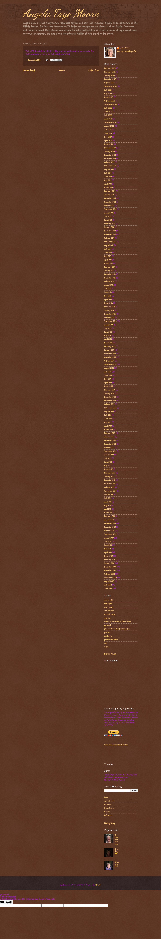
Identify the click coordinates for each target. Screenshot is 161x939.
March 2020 (108, 144)
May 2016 (107, 296)
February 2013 (109, 433)
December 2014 (110, 353)
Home (62, 70)
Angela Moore (124, 48)
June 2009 (108, 588)
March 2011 (108, 512)
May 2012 (107, 465)
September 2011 (110, 491)
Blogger (98, 885)
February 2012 (109, 473)
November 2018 (110, 202)
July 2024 (108, 90)
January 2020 (109, 151)
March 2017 (108, 263)
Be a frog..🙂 (116, 851)
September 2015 (110, 321)
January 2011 (109, 520)
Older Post (94, 70)
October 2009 (109, 574)
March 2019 (108, 187)
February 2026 (110, 68)
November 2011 (109, 483)
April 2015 (108, 339)
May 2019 (107, 180)
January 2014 (109, 393)
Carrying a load (117, 864)
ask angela (108, 603)
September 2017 (110, 241)
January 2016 (109, 310)
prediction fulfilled (111, 639)
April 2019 (108, 184)
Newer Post (29, 70)
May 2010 (107, 549)
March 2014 (108, 386)
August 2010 (109, 538)
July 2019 (107, 173)
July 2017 (107, 249)
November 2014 (110, 357)
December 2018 (110, 198)
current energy (109, 614)
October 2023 (109, 101)
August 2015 (109, 325)
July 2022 (108, 115)
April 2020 (108, 140)
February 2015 (109, 346)
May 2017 (107, 256)
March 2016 (108, 303)
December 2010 (110, 523)
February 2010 (109, 559)
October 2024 (109, 83)
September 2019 (110, 166)
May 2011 (107, 505)
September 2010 (110, 534)
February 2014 (109, 390)
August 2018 (109, 213)
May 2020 (108, 137)
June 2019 (108, 176)
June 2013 (108, 418)
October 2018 (109, 205)
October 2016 (109, 281)
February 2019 (109, 191)
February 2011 (109, 516)
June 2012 (108, 462)
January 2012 (109, 476)
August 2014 (109, 368)
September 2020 (110, 122)
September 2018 (110, 209)
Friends (107, 811)
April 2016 (108, 299)
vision (106, 647)
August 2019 (109, 169)
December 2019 (110, 155)
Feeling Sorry (109, 823)
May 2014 (107, 379)
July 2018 (107, 216)
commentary (109, 610)
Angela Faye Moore (60, 13)
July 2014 (107, 372)
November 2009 (110, 570)
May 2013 (107, 422)
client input (108, 607)
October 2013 (109, 404)
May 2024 (108, 93)
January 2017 (109, 270)
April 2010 (108, 552)
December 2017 (110, 231)
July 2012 (107, 458)
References (108, 815)
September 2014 (110, 364)
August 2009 (109, 581)
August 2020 (109, 126)
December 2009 (110, 567)
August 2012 (109, 455)
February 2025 (110, 72)
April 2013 (108, 426)
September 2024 (110, 86)
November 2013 (110, 400)
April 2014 (108, 382)
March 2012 (108, 469)
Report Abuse (110, 653)
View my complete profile (126, 51)
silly (105, 643)
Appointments (109, 801)
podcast (107, 632)
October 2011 (109, 487)
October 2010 (109, 530)
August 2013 (109, 411)
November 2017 (110, 234)
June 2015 (108, 332)
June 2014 (108, 375)
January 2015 (109, 350)
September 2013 (110, 408)
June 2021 (108, 119)
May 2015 (107, 335)
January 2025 (109, 75)
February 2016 (109, 306)
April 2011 (107, 509)
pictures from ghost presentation (117, 629)
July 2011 (107, 498)
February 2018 (109, 223)
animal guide (108, 600)
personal (107, 625)
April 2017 (108, 260)
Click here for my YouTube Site (116, 745)
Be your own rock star (116, 839)
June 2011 (107, 502)
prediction (108, 636)
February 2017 (109, 267)
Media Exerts (109, 808)
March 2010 (108, 556)
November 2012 (110, 444)
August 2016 (109, 285)
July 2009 (108, 585)
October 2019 (109, 162)
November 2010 (110, 527)
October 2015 (109, 317)
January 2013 (109, 437)
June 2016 (108, 292)
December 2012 (110, 440)
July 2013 (107, 415)
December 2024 (110, 79)
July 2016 (107, 288)
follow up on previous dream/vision (117, 621)
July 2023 (108, 108)
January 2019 (109, 194)
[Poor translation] (9, 902)
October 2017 (109, 238)
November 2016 (110, 278)
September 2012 (110, 451)
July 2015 (107, 328)
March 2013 (108, 429)
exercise (107, 618)
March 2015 (108, 343)
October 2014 (109, 361)
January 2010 (109, 563)
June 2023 (108, 111)
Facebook (108, 804)
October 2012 (109, 447)
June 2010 (108, 545)
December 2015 (110, 314)
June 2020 (108, 133)
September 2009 (110, 577)
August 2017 (109, 245)
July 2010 (107, 541)
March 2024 (108, 97)
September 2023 (110, 104)
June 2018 (108, 220)
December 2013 (110, 397)
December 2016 (110, 274)
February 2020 (110, 148)
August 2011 (108, 494)
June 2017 (108, 252)
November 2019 (110, 158)
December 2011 (109, 480)
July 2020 (108, 129)
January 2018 (109, 227)
